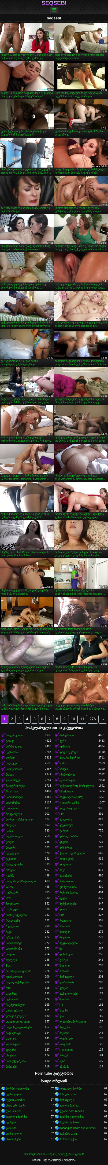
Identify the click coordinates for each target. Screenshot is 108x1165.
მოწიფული (67, 976)
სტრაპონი (12, 999)
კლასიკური (13, 1044)
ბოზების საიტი (69, 1133)
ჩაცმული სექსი (15, 1005)
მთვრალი (12, 903)
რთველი (65, 920)
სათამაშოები (14, 797)
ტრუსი (10, 842)
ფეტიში (11, 1049)
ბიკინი (64, 1010)
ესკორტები (13, 1139)
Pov (8, 898)
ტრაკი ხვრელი (16, 1016)
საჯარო (64, 1033)
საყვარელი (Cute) (71, 797)
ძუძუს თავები (68, 903)
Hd (61, 1005)
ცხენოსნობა (67, 774)
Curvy (9, 887)
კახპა (9, 830)
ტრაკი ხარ (13, 937)
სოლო (10, 954)
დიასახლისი (14, 976)
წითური (11, 847)
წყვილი (65, 965)
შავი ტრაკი (13, 1033)
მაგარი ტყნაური (70, 1122)
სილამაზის (13, 802)
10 (73, 719)
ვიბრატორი (67, 982)
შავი (62, 870)
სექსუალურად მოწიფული (77, 786)
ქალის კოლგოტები (19, 1027)
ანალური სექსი (16, 1105)
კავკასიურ (66, 825)
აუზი (62, 1061)
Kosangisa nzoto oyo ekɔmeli (78, 1128)
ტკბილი (11, 859)
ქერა (63, 741)
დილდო (65, 864)
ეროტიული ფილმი (18, 971)
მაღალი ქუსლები (17, 982)
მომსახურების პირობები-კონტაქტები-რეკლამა (54, 1154)
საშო (63, 763)
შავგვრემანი (14, 735)
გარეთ (64, 830)
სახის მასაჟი (14, 943)
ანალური (66, 819)
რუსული (11, 960)
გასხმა (10, 875)
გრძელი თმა (68, 887)
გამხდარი (12, 892)
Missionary (66, 791)
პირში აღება (14, 746)
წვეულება (12, 853)
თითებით (12, 808)
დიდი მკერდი (69, 752)
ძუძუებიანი (67, 735)
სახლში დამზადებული (21, 881)
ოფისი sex (66, 1038)
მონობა (64, 971)
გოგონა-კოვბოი (70, 808)
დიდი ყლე (67, 859)
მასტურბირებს (15, 786)
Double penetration (18, 1021)
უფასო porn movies (72, 1111)
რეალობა (12, 926)
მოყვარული (14, 814)
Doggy (10, 774)
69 (61, 948)
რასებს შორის (69, 892)
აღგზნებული (14, 836)
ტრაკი (10, 741)
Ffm (62, 814)
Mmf (8, 988)
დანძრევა (66, 954)
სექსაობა (12, 752)
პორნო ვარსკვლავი (19, 819)
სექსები (11, 1122)
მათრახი (65, 926)
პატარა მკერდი (70, 757)
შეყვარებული (69, 943)
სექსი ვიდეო (14, 1094)
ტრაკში (64, 1055)
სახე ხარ (11, 993)
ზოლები (65, 932)
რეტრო (65, 937)
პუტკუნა (65, 1027)
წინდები (11, 1066)
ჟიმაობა (11, 1128)
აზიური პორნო (69, 1105)
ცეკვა (63, 898)
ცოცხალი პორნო (71, 1088)
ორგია (10, 870)
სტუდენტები (14, 948)
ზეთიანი (65, 999)
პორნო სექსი (68, 1139)
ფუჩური (65, 746)
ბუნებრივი (66, 847)
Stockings (12, 791)
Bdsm (9, 965)
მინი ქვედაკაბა (16, 1061)
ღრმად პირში (69, 836)
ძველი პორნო (15, 1100)
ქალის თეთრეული (72, 853)
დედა (63, 909)
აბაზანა (64, 1066)
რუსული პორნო (16, 1116)
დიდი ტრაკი (14, 1010)
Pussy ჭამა (13, 920)
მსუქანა (11, 1055)
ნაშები (64, 769)
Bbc (62, 915)
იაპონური (66, 875)
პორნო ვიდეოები (17, 1088)
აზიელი (11, 825)
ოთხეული (12, 909)
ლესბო (10, 757)
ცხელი (64, 842)
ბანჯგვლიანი (14, 864)
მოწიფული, (67, 1100)
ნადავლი (12, 763)
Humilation (66, 1049)
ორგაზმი (65, 1044)
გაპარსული (13, 780)
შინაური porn (68, 1094)
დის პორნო (13, 1111)
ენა (62, 1016)
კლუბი (64, 988)
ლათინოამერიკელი (73, 1021)
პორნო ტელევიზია (72, 1116)
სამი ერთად (14, 769)
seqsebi (54, 3)
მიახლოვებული (16, 915)
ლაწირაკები (68, 780)
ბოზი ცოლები (69, 993)
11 (82, 719)
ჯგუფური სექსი (69, 802)
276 (92, 719)
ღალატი (11, 1038)
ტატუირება (67, 881)
